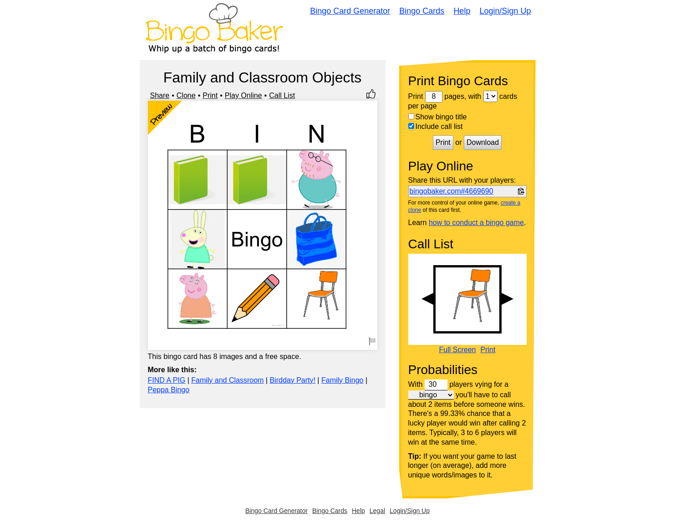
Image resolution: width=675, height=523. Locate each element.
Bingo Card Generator (350, 10)
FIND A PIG (167, 380)
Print (210, 95)
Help (461, 10)
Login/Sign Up (505, 10)
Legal (377, 511)
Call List (282, 95)
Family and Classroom (227, 380)
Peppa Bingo (169, 390)
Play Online (243, 95)
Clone (186, 95)
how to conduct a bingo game (476, 222)
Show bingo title (437, 117)
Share (160, 95)
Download (483, 142)
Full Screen (457, 350)
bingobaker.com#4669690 (451, 191)
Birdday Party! (292, 380)
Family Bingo (342, 380)
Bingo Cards (421, 10)
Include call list (435, 126)
